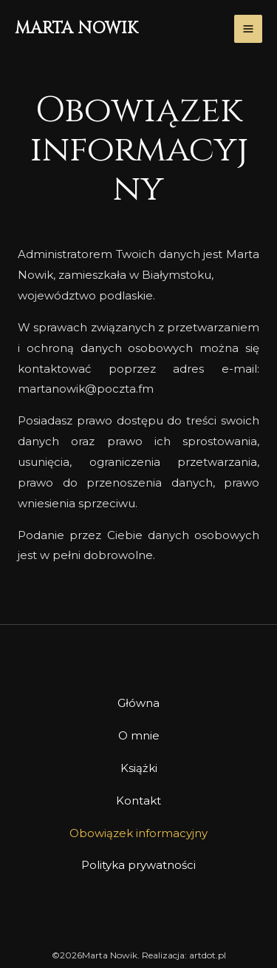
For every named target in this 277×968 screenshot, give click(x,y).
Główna (138, 703)
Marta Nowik (76, 28)
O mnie (139, 735)
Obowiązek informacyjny (138, 833)
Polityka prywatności (138, 865)
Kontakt (138, 800)
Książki (138, 768)
